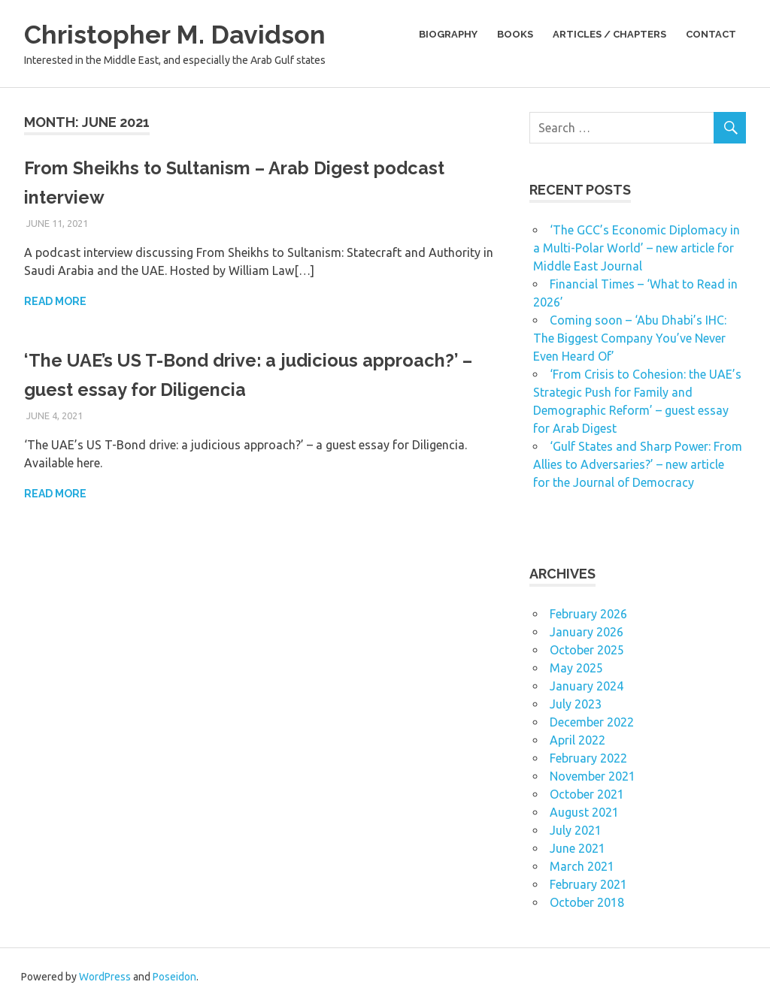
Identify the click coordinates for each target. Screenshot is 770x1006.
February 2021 (588, 884)
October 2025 (587, 650)
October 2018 (587, 902)
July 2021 (576, 830)
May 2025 (576, 668)
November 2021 (592, 776)
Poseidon (174, 977)
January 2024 (586, 686)
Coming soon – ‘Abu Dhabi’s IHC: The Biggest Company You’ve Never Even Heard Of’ (629, 338)
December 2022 (592, 722)
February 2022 (588, 758)
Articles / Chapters (609, 34)
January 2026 (586, 632)
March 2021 (582, 866)
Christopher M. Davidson (188, 33)
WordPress (105, 977)
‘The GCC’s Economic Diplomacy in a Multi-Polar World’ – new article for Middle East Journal (636, 248)
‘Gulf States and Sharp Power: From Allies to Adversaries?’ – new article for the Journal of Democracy (637, 464)
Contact (711, 34)
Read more (55, 301)
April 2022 (577, 740)
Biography (448, 34)
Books (515, 34)
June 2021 (577, 848)
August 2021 (584, 812)
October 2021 (587, 794)
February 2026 (588, 614)
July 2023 (576, 704)
